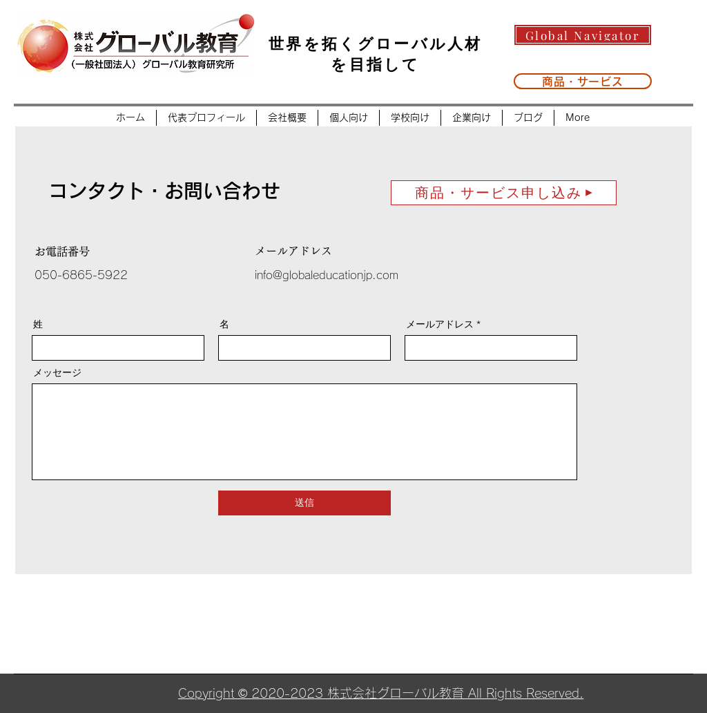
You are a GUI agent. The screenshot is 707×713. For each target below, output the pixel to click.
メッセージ (57, 372)
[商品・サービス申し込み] (504, 192)
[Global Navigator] (583, 35)
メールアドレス (440, 324)
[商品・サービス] (583, 81)
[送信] (304, 503)
